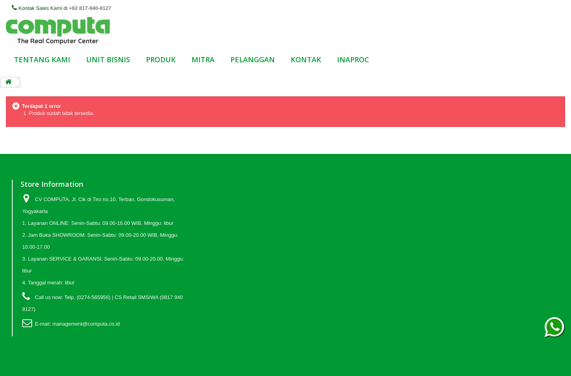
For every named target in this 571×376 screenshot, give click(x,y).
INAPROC (353, 59)
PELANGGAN (252, 59)
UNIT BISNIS (108, 59)
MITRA (203, 59)
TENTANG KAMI (42, 59)
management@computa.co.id (86, 324)
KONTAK (306, 59)
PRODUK (161, 59)
